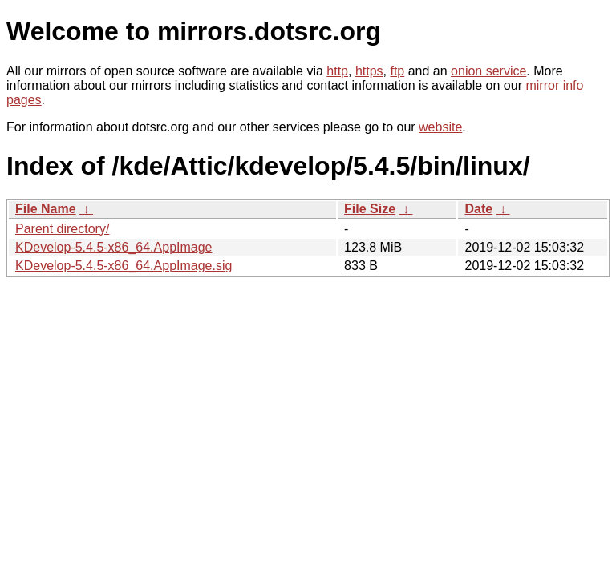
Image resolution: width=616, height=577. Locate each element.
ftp (397, 71)
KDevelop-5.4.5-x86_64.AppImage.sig (123, 265)
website (440, 127)
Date (478, 209)
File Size (369, 209)
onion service (488, 71)
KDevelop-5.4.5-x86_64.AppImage (114, 247)
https (369, 71)
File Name (45, 209)
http (337, 71)
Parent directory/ (62, 229)
